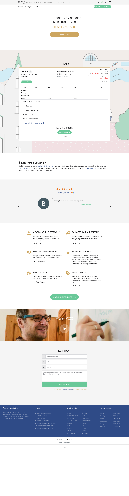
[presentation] (19, 206)
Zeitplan (84, 423)
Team (83, 415)
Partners (69, 428)
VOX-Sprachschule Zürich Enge (44, 425)
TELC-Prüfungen (72, 420)
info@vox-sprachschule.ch (43, 413)
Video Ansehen (37, 244)
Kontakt (69, 423)
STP (83, 425)
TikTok (70, 430)
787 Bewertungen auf (64, 193)
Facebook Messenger (42, 420)
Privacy (84, 428)
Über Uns (84, 413)
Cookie (84, 430)
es (66, 2)
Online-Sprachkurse (92, 168)
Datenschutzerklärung (68, 389)
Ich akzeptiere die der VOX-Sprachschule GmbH (70, 389)
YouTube (85, 433)
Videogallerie (85, 418)
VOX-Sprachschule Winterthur (44, 428)
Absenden (64, 385)
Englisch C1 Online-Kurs (46, 166)
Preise (69, 413)
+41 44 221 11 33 (41, 415)
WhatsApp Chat (40, 418)
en (55, 2)
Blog (68, 425)
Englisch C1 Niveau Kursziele (34, 123)
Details (64, 34)
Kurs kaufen (26, 82)
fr (61, 2)
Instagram (48, 2)
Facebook (39, 2)
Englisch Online (24, 168)
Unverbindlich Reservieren (102, 6)
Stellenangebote (86, 420)
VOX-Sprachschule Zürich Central (45, 423)
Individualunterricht (72, 415)
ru (69, 2)
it (64, 2)
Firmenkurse (70, 418)
